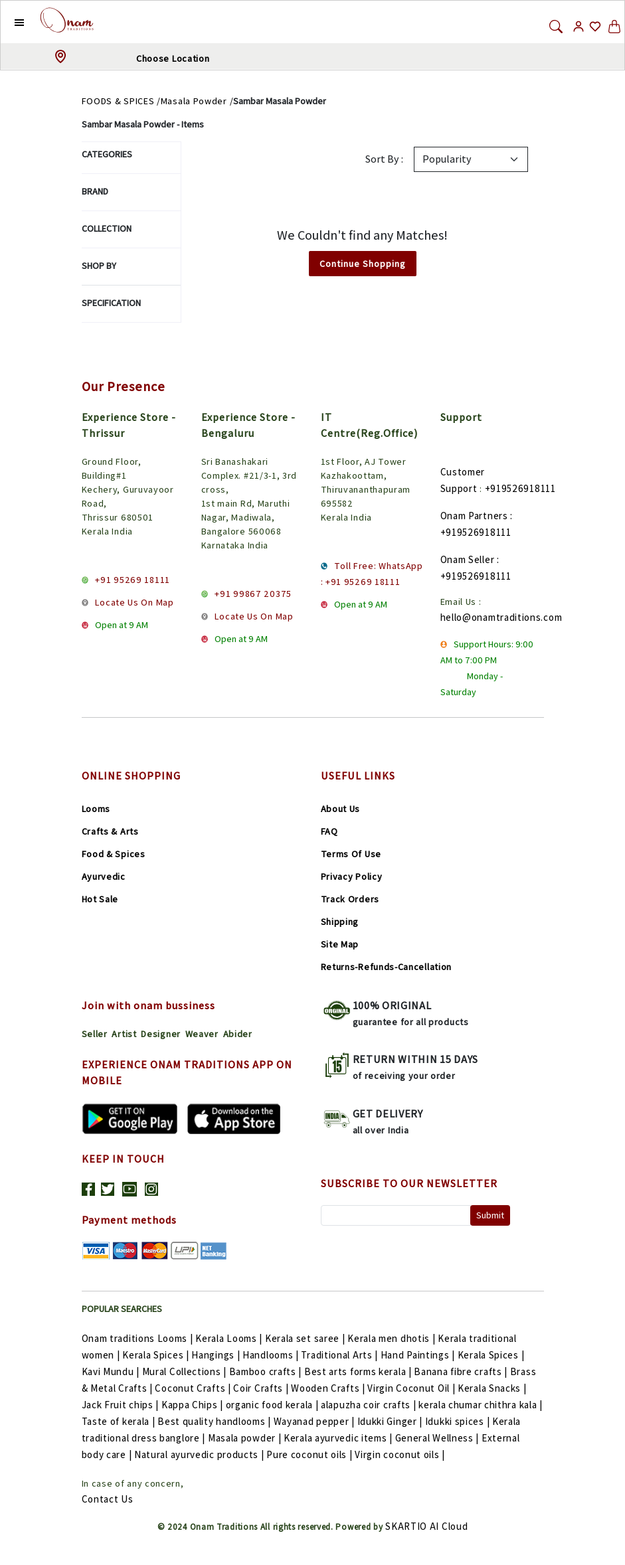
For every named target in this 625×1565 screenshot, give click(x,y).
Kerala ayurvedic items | (339, 1438)
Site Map (340, 944)
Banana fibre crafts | (461, 1371)
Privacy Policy (352, 876)
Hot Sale (100, 899)
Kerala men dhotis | (392, 1338)
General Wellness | (438, 1438)
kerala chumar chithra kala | (480, 1404)
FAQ (329, 831)
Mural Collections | (185, 1371)
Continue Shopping (362, 264)
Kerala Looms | (230, 1338)
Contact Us (108, 1499)
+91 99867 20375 (253, 594)
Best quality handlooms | (215, 1421)
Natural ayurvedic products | (200, 1454)
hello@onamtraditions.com (501, 617)
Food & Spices (113, 854)
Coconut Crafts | (194, 1388)
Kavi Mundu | (112, 1371)
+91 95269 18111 (132, 580)
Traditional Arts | (340, 1355)
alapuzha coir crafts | (369, 1404)
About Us (341, 808)
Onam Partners (474, 515)
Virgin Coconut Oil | (412, 1388)
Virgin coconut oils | (400, 1454)
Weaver (202, 1034)
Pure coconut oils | (310, 1454)
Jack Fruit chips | (121, 1404)
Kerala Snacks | (492, 1388)
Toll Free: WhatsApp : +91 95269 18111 (372, 574)
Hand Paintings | (419, 1355)
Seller (95, 1034)
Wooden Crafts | (329, 1388)
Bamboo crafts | (266, 1371)
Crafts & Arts (110, 831)
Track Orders (350, 899)
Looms (96, 808)
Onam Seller (467, 559)
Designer (161, 1034)
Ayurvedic (104, 876)
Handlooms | (271, 1355)
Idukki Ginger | (391, 1421)
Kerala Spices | (156, 1355)
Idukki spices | (458, 1421)
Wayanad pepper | (315, 1421)
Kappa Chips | (193, 1404)
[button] (9, 22)
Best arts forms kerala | (359, 1371)
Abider (237, 1034)
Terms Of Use (351, 854)
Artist (124, 1034)
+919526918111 (520, 488)
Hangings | (216, 1355)
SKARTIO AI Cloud (426, 1526)
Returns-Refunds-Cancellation (386, 966)
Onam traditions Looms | (139, 1338)
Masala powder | (246, 1438)
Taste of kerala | (120, 1421)
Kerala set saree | (306, 1338)
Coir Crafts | (262, 1388)
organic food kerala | (273, 1404)
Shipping (340, 921)
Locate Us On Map (134, 602)
